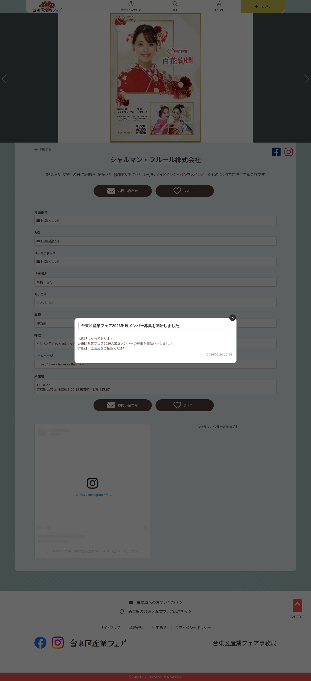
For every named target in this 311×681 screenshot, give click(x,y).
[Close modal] (232, 317)
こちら (95, 348)
